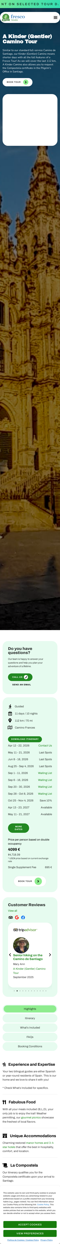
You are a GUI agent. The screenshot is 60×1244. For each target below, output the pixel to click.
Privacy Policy (46, 1240)
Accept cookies (30, 1224)
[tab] (30, 1008)
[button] (55, 17)
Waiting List (45, 773)
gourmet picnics (31, 1117)
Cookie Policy (43, 1204)
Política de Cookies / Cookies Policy (23, 1240)
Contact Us (45, 745)
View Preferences (30, 1233)
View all (12, 910)
